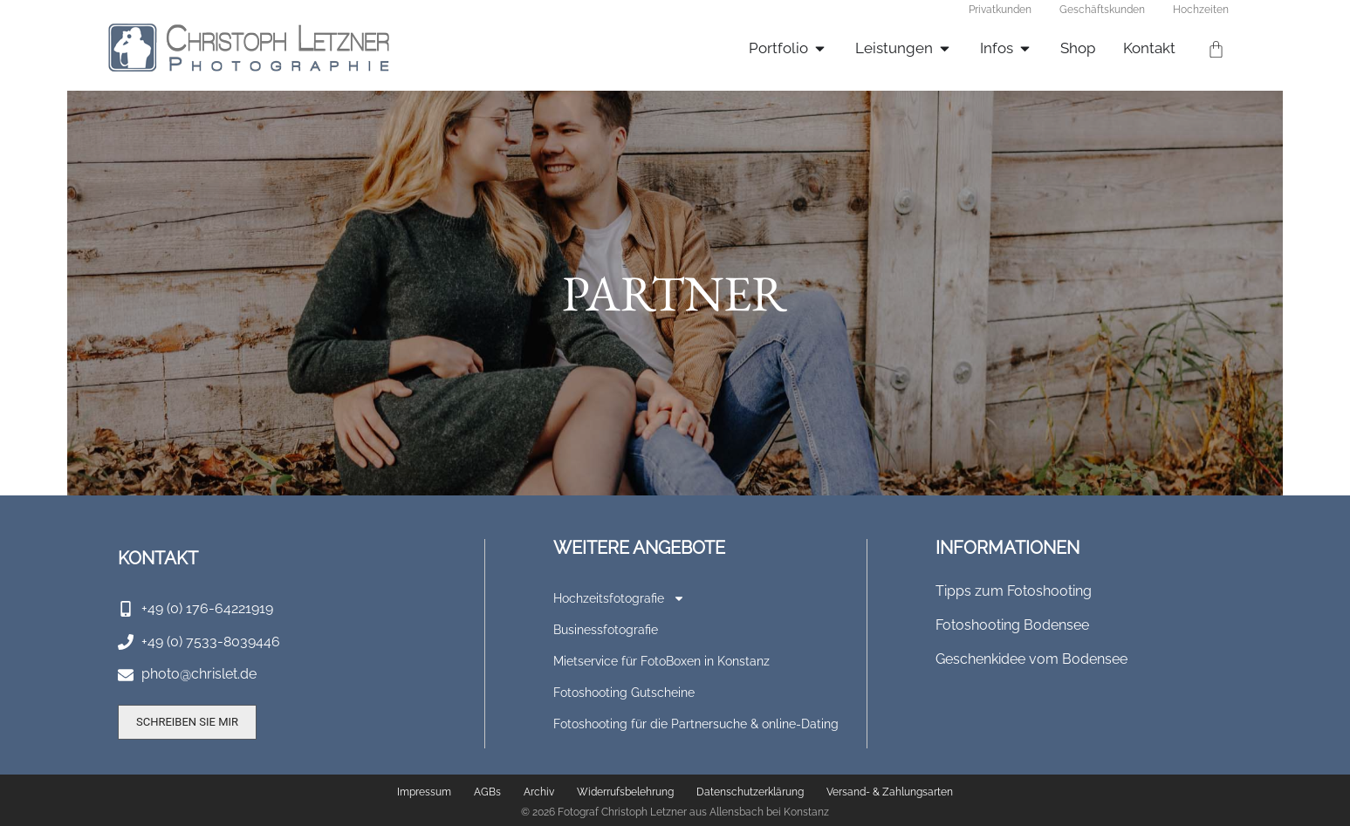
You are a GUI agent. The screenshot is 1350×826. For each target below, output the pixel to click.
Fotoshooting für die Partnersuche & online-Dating (696, 724)
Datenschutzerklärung (750, 792)
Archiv (539, 792)
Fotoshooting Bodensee (1012, 625)
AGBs (487, 792)
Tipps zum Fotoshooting (1013, 591)
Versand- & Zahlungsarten (889, 792)
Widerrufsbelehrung (625, 792)
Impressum (424, 792)
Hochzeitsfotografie (619, 598)
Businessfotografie (605, 630)
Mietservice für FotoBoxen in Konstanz (661, 661)
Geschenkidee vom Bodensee (1031, 659)
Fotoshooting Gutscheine (624, 693)
